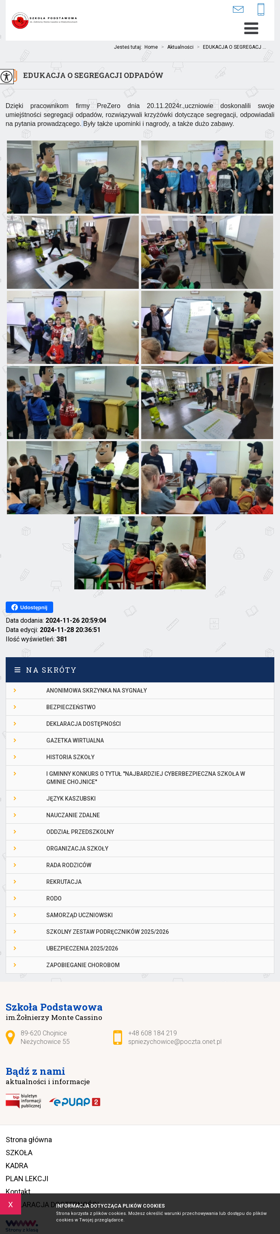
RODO (54, 898)
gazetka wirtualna (75, 740)
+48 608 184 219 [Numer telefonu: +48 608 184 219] (152, 1033)
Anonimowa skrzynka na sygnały (96, 690)
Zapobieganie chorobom (83, 965)
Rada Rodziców (68, 865)
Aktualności (176, 47)
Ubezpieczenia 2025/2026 (82, 948)
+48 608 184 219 (261, 10)
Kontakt (18, 1191)
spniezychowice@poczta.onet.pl (238, 9)
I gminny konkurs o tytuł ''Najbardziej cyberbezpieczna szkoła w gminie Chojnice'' (145, 778)
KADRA (17, 1165)
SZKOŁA (19, 1152)
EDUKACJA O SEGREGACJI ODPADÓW (93, 75)
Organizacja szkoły (77, 848)
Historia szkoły (70, 757)
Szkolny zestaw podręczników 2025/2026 (107, 932)
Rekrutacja (64, 882)
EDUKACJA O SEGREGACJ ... (230, 47)
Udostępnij (29, 607)
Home (151, 47)
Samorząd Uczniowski (79, 915)
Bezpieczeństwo (71, 707)
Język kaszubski (71, 798)
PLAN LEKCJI (27, 1178)
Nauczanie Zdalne (73, 815)
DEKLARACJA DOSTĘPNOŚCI (83, 724)
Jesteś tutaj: (129, 47)
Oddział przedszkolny (80, 832)
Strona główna (29, 1139)
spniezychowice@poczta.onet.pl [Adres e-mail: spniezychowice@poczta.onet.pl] (175, 1042)
